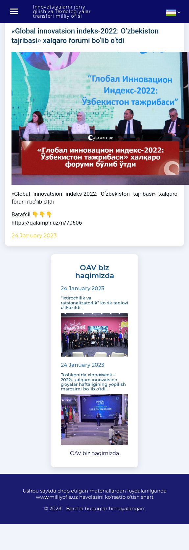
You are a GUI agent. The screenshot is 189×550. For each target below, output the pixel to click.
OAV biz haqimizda (94, 453)
